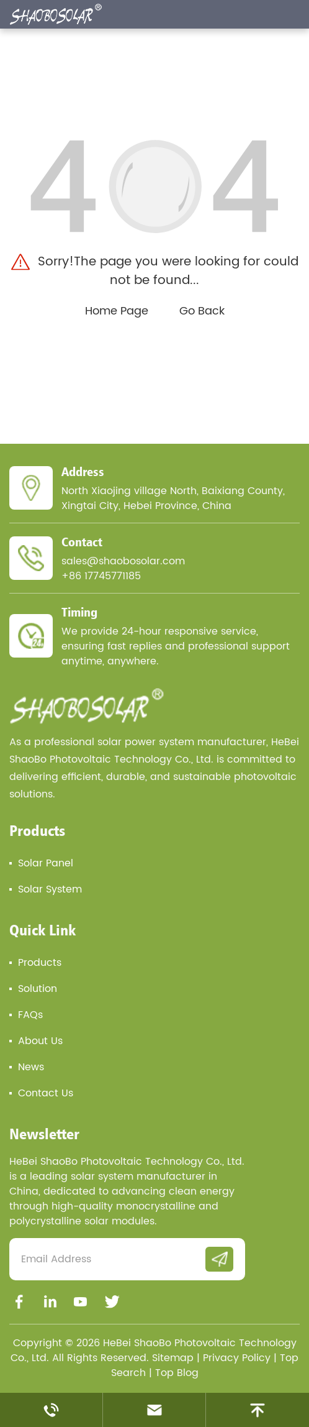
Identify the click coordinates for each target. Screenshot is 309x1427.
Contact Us (45, 1093)
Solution (37, 989)
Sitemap (173, 1358)
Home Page (116, 311)
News (31, 1067)
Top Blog (177, 1373)
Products (37, 830)
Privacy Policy (237, 1358)
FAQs (30, 1015)
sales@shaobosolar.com (123, 561)
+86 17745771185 (101, 576)
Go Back (202, 311)
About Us (40, 1041)
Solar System (50, 889)
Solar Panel (45, 863)
